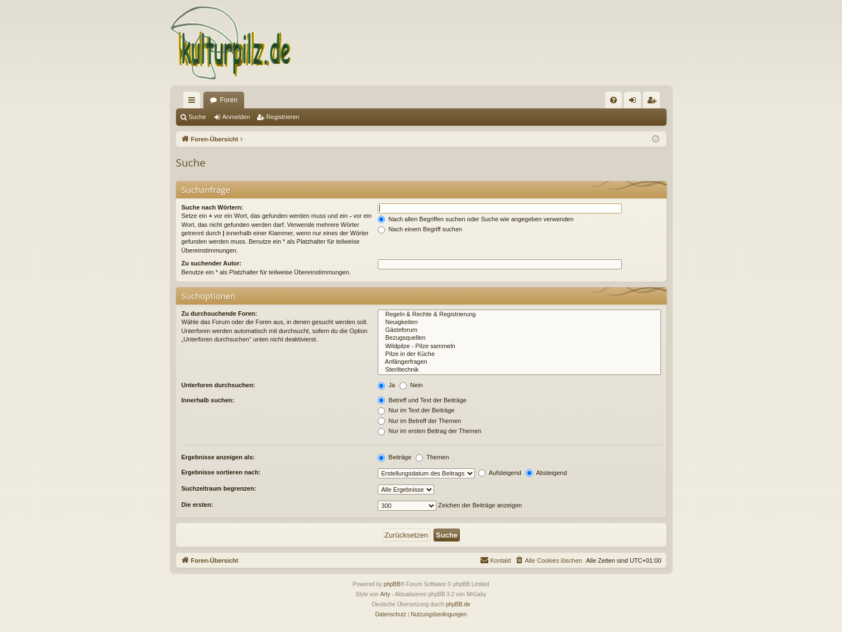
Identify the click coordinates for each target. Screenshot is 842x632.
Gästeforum (519, 330)
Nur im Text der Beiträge (416, 410)
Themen (432, 457)
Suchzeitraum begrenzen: (219, 488)
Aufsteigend (499, 472)
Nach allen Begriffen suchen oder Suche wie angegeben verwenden (475, 219)
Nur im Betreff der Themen (419, 420)
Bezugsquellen (519, 338)
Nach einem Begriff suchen (420, 229)
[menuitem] (613, 100)
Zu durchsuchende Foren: (220, 313)
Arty (385, 594)
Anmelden (236, 116)
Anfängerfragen (519, 362)
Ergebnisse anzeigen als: (218, 457)
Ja (386, 385)
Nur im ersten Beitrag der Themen (429, 430)
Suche (197, 116)
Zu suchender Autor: (212, 263)
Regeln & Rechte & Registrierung (519, 315)
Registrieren (282, 116)
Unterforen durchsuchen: (218, 385)
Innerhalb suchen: (208, 400)
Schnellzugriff (194, 102)
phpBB (392, 584)
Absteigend (546, 472)
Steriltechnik (519, 370)
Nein (411, 385)
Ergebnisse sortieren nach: (221, 472)
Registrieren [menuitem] (653, 102)
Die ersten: (197, 504)
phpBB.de (458, 604)
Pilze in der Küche (519, 354)
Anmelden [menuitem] (634, 102)
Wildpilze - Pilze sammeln (519, 346)
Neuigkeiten (519, 322)
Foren (228, 100)
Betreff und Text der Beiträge (422, 400)
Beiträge (394, 457)
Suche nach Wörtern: (213, 207)
